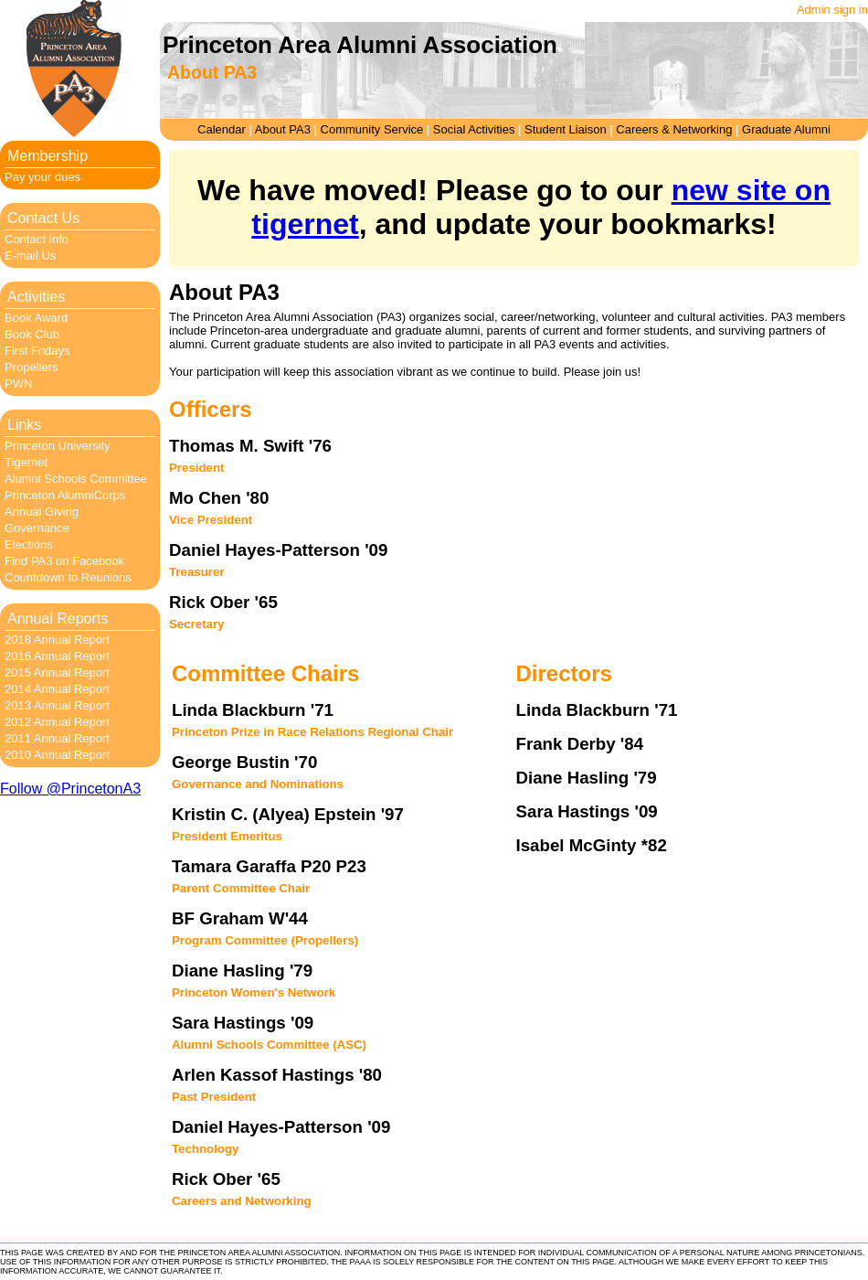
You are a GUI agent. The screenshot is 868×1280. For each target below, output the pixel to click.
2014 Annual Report (57, 689)
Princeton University (58, 446)
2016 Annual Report (57, 656)
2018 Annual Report (57, 639)
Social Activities (474, 129)
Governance (37, 528)
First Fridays (37, 350)
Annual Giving (42, 511)
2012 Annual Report (57, 722)
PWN (18, 383)
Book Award (36, 318)
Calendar (221, 129)
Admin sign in (832, 9)
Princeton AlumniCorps (65, 495)
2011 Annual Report (57, 738)
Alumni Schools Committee (76, 478)
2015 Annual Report (57, 672)
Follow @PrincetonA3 (70, 788)
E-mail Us (30, 255)
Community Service (372, 129)
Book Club (32, 334)
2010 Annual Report (57, 755)
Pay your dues (42, 177)
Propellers (31, 367)
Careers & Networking (674, 129)
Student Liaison (565, 129)
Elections (29, 544)
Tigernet (26, 462)
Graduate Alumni (786, 129)
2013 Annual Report (57, 705)
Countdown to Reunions (68, 577)
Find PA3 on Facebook (64, 561)
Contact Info (37, 239)
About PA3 (283, 129)
